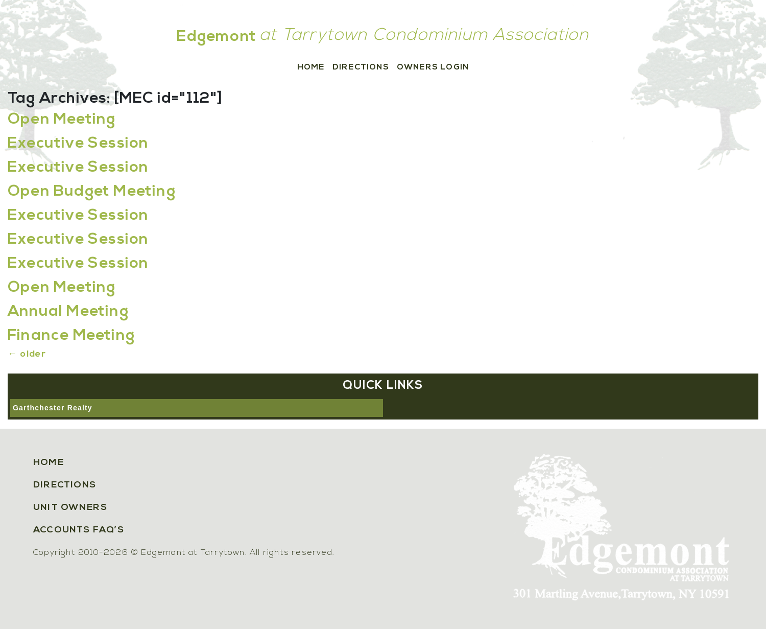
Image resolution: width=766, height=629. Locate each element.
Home (311, 67)
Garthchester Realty (52, 408)
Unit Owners (70, 507)
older (27, 354)
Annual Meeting (68, 312)
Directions (360, 67)
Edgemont (216, 37)
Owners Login (433, 67)
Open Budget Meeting (92, 192)
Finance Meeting (71, 336)
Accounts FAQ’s (78, 530)
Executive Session (78, 144)
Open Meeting (61, 120)
